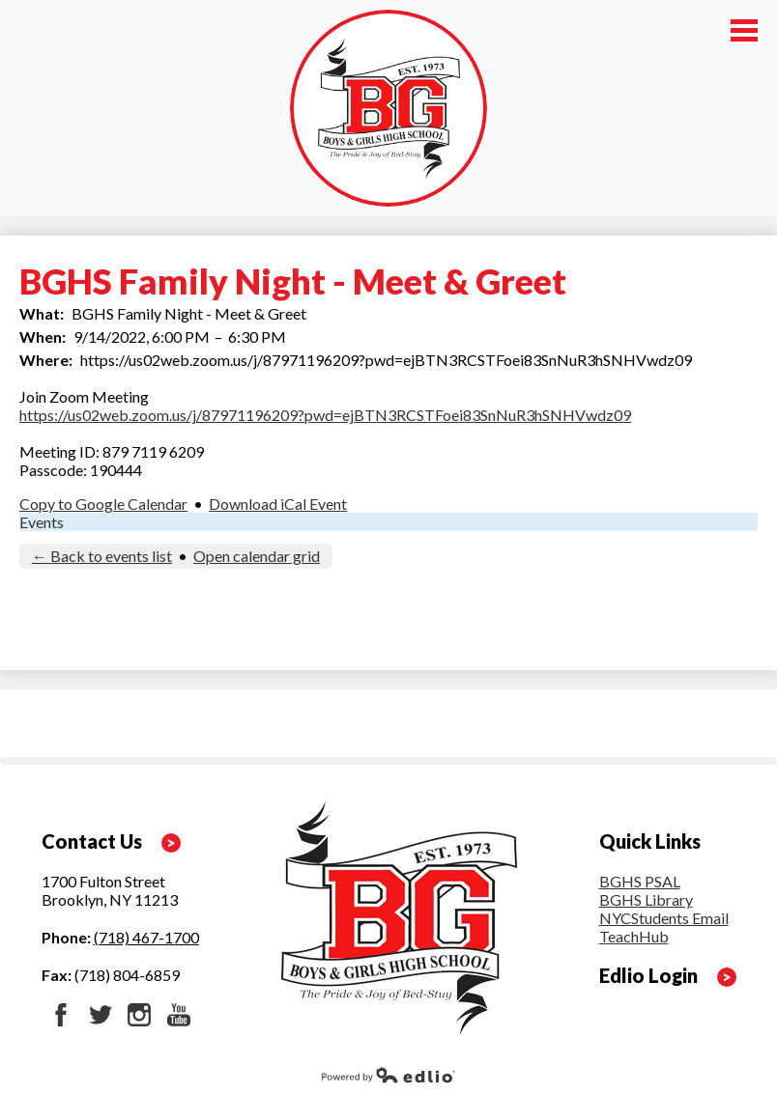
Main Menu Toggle (744, 30)
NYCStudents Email (664, 918)
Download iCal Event (278, 503)
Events (41, 522)
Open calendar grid (256, 556)
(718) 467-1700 (146, 937)
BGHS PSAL (639, 881)
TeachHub (634, 936)
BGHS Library (646, 899)
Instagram (139, 1014)
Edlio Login (648, 975)
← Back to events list (102, 556)
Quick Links (650, 841)
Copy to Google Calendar (103, 503)
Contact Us (92, 841)
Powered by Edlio (388, 1074)
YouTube (178, 1014)
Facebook (60, 1014)
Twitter (100, 1014)
